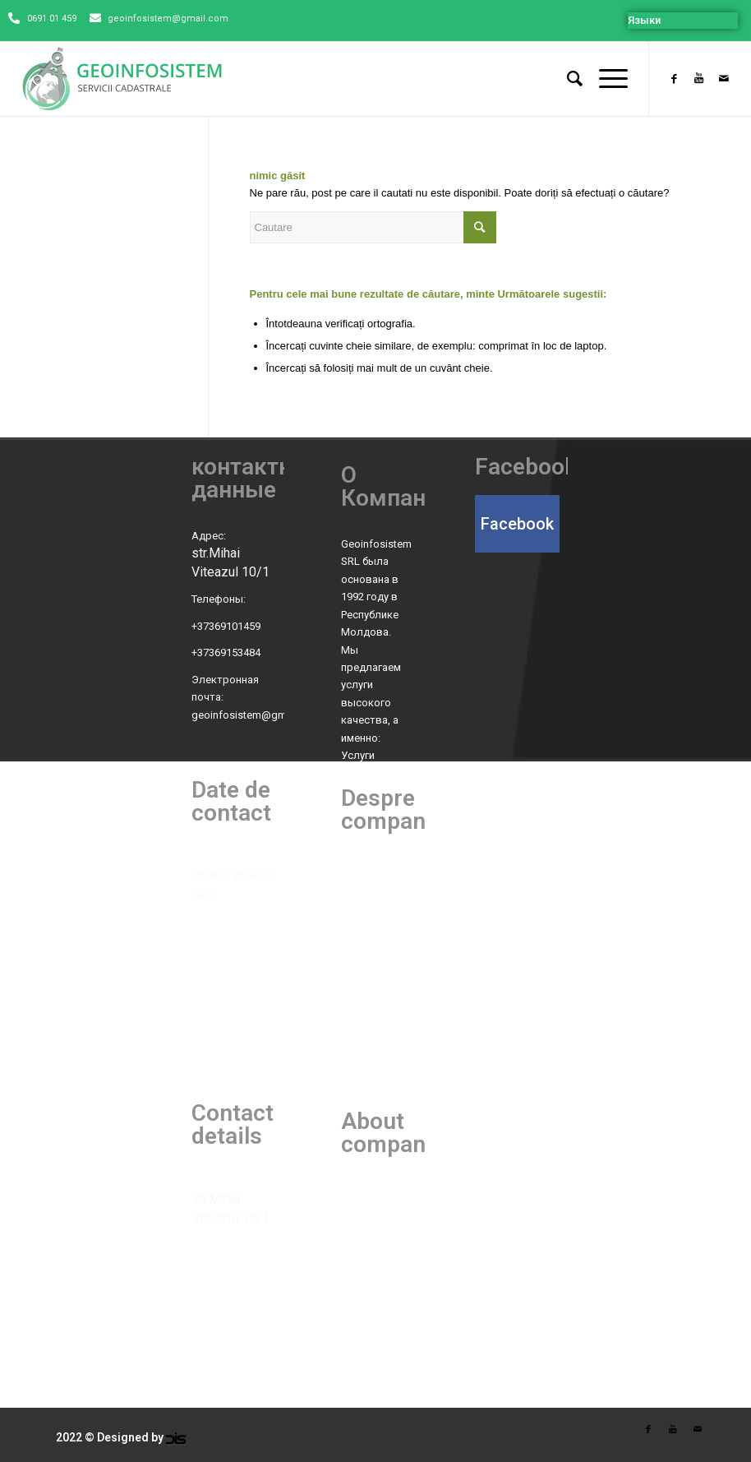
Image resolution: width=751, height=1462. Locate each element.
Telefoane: (216, 920)
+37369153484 (225, 652)
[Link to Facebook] (674, 79)
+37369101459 (225, 626)
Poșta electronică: (233, 1001)
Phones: (210, 1245)
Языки (644, 20)
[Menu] (605, 79)
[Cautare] (567, 79)
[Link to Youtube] (699, 79)
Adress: (209, 1182)
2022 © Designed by (110, 1437)
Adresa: (209, 859)
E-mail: (207, 1326)
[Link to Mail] (724, 79)
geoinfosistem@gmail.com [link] (256, 715)
